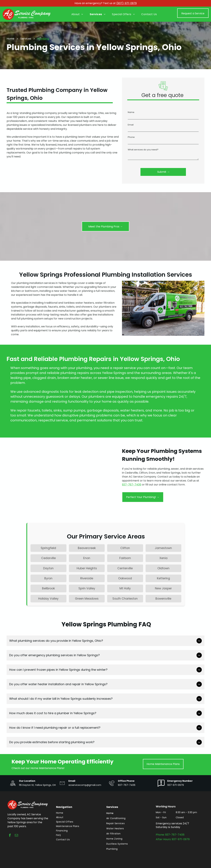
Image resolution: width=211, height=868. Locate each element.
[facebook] (9, 836)
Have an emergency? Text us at (95, 3)
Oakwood (125, 578)
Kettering (163, 578)
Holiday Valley (48, 599)
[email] (16, 836)
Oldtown (163, 568)
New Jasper (163, 588)
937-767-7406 (131, 484)
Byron (48, 578)
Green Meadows (87, 599)
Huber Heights (87, 568)
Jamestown (163, 548)
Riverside (86, 578)
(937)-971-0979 (126, 3)
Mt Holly (125, 588)
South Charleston (125, 599)
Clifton (125, 548)
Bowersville (163, 599)
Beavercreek (87, 548)
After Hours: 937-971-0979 (173, 839)
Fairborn (125, 558)
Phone (131, 137)
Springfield (48, 548)
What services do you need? (143, 149)
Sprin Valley (86, 588)
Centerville (125, 568)
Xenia (163, 558)
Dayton (48, 568)
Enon (86, 558)
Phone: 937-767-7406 (170, 835)
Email (131, 124)
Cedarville (48, 558)
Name (131, 112)
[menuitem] (77, 14)
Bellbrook (48, 588)
